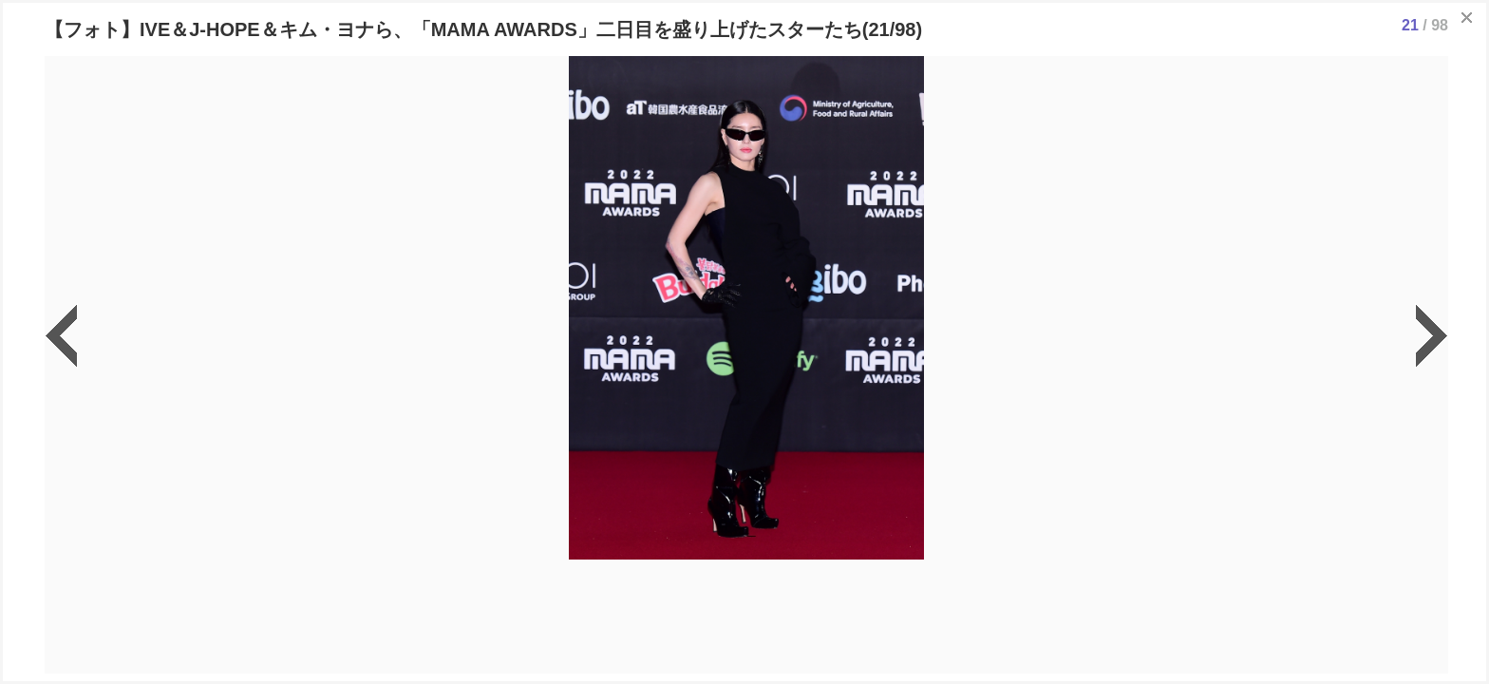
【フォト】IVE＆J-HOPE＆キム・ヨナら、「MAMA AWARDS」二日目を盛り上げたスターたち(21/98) (483, 29)
